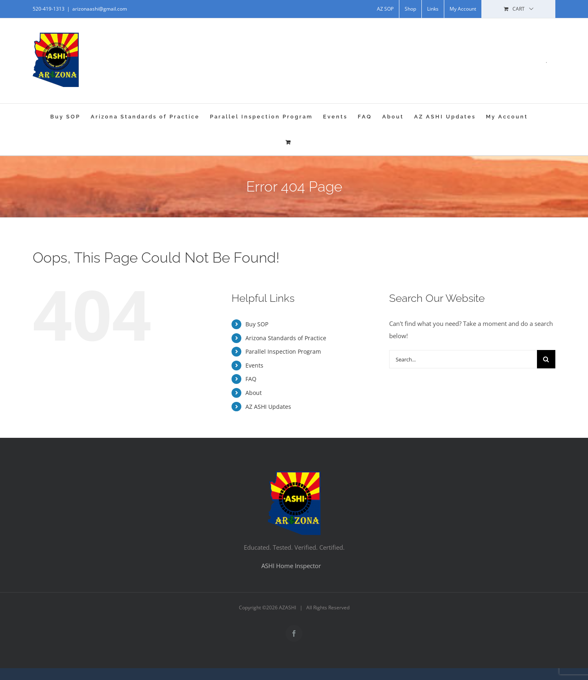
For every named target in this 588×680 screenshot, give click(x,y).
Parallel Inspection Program (283, 351)
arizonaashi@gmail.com (99, 8)
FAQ (250, 379)
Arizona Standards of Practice (285, 338)
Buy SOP (256, 324)
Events (254, 365)
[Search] (546, 359)
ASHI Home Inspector (291, 566)
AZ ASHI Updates (268, 406)
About (253, 393)
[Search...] (463, 359)
